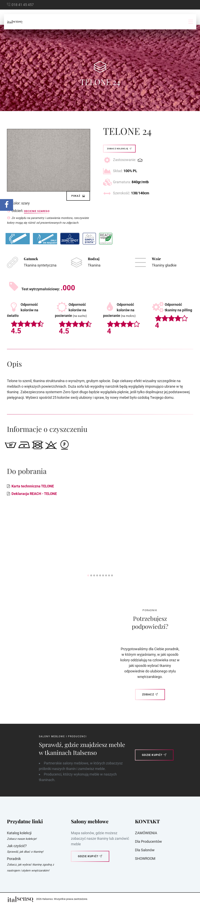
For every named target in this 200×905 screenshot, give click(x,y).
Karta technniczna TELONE (32, 486)
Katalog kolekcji (19, 833)
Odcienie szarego (37, 211)
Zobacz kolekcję (119, 149)
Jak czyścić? (17, 846)
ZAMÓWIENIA (146, 833)
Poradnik (14, 859)
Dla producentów (148, 841)
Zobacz (150, 694)
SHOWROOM (145, 858)
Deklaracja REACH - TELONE (34, 494)
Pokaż (78, 196)
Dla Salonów (145, 850)
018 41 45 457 (22, 5)
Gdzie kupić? (154, 754)
